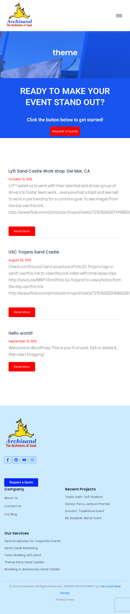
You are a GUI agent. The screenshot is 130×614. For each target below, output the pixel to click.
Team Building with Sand (22, 555)
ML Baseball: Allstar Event (83, 518)
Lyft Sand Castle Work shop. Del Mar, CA (49, 171)
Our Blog (10, 514)
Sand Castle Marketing (21, 548)
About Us (11, 498)
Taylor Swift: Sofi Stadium (84, 497)
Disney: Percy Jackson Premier (87, 504)
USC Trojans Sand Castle (34, 252)
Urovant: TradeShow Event (84, 511)
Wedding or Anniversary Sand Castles (32, 569)
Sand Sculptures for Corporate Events (32, 541)
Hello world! (21, 333)
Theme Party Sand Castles (24, 562)
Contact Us (12, 506)
